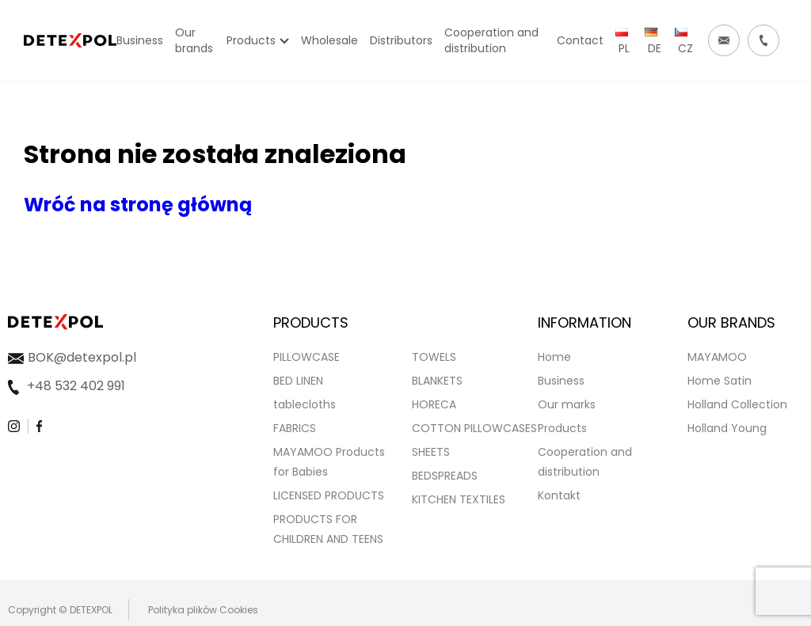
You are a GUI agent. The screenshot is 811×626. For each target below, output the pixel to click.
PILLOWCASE (306, 357)
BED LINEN (298, 381)
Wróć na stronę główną (138, 205)
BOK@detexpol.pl (82, 357)
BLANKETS (437, 381)
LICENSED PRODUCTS (328, 495)
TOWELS (434, 357)
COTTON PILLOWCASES (474, 428)
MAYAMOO (717, 357)
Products (562, 428)
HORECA (434, 404)
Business (561, 381)
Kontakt (559, 495)
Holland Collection (737, 404)
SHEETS (431, 452)
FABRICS (294, 428)
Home (554, 357)
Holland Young (727, 428)
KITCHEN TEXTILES (458, 499)
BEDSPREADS (445, 476)
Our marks (567, 404)
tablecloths (304, 404)
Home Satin (719, 381)
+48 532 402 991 (76, 386)
